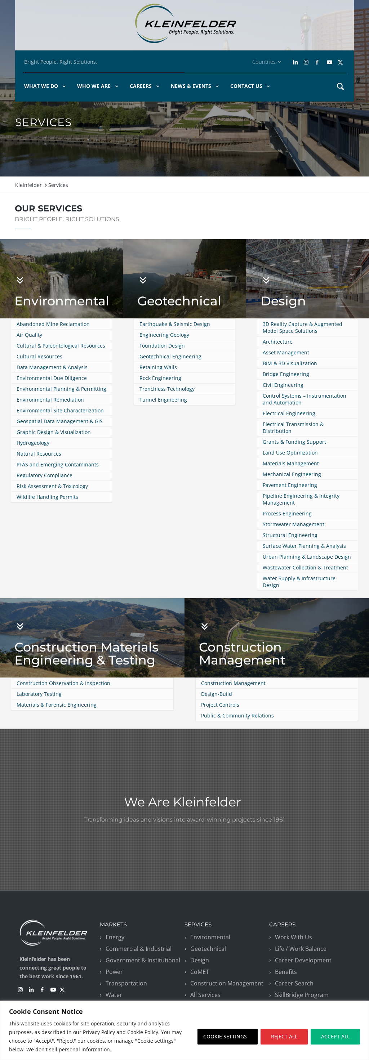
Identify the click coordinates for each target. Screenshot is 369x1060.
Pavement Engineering (290, 485)
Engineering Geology (164, 334)
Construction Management (242, 653)
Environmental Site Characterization (60, 410)
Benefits (286, 972)
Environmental (61, 301)
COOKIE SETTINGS (225, 1036)
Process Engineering (287, 513)
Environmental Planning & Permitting (61, 388)
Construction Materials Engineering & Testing (86, 653)
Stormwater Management (293, 524)
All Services (205, 995)
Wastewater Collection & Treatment (305, 567)
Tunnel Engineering (163, 399)
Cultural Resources (39, 356)
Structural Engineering (290, 535)
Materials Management (291, 463)
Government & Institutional (143, 960)
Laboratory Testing (39, 693)
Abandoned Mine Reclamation (53, 324)
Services (58, 185)
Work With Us (293, 937)
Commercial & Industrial (139, 949)
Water (114, 995)
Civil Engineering (283, 384)
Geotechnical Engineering (170, 356)
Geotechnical (179, 301)
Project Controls (220, 704)
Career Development (303, 960)
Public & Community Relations (237, 715)
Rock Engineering (160, 378)
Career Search (294, 983)
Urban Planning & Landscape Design (307, 556)
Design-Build (216, 693)
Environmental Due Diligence (52, 378)
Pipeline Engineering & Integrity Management (301, 499)
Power (114, 972)
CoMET (199, 972)
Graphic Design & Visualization (54, 432)
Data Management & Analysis (52, 367)
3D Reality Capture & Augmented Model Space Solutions (302, 327)
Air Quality (29, 334)
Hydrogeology (33, 442)
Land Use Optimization (290, 452)
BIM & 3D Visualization (290, 363)
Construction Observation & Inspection (63, 683)
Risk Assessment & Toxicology (52, 486)
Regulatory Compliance (44, 475)
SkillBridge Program (302, 995)
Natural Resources (39, 453)
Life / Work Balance (300, 949)
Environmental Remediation (50, 399)
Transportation (126, 983)
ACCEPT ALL (335, 1036)
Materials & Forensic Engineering (57, 704)
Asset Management (286, 352)
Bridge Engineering (286, 374)
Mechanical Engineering (292, 474)
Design (283, 301)
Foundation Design (162, 345)
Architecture (278, 341)
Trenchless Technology (167, 388)
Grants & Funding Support (294, 441)
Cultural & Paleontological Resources (61, 345)
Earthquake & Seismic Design (174, 324)
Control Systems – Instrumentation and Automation (304, 399)
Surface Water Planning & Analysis (304, 545)
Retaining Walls (158, 367)
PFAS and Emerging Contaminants (58, 464)
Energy (115, 937)
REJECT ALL (284, 1036)
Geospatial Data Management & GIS (60, 421)
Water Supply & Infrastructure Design (299, 582)
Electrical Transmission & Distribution (293, 427)
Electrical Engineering (289, 413)
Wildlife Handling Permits (47, 496)
